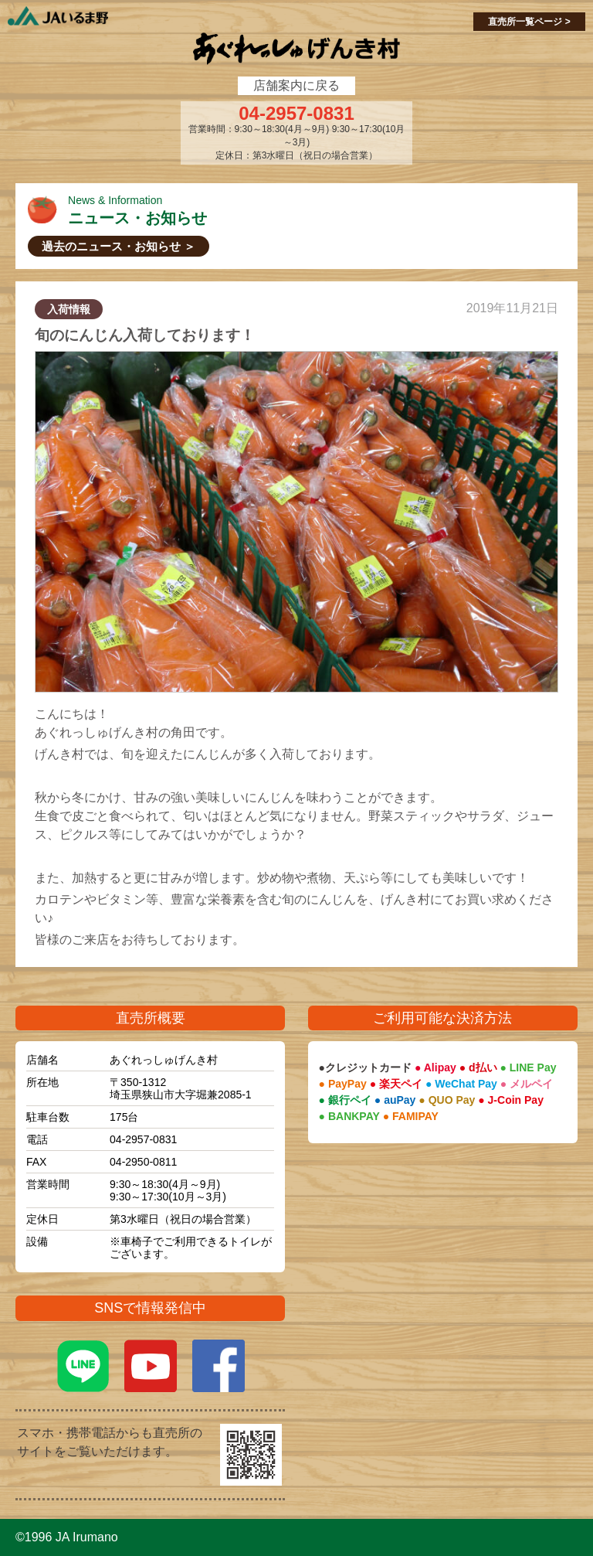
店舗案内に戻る (296, 85)
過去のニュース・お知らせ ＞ (118, 246)
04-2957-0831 (296, 113)
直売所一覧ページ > (529, 21)
